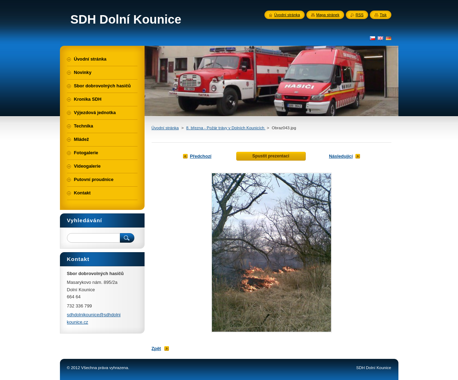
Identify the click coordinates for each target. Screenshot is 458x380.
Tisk (383, 15)
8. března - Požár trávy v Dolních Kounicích (225, 128)
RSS (360, 15)
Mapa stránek (328, 15)
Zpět (156, 348)
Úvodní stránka (165, 128)
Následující (341, 156)
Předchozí (201, 156)
